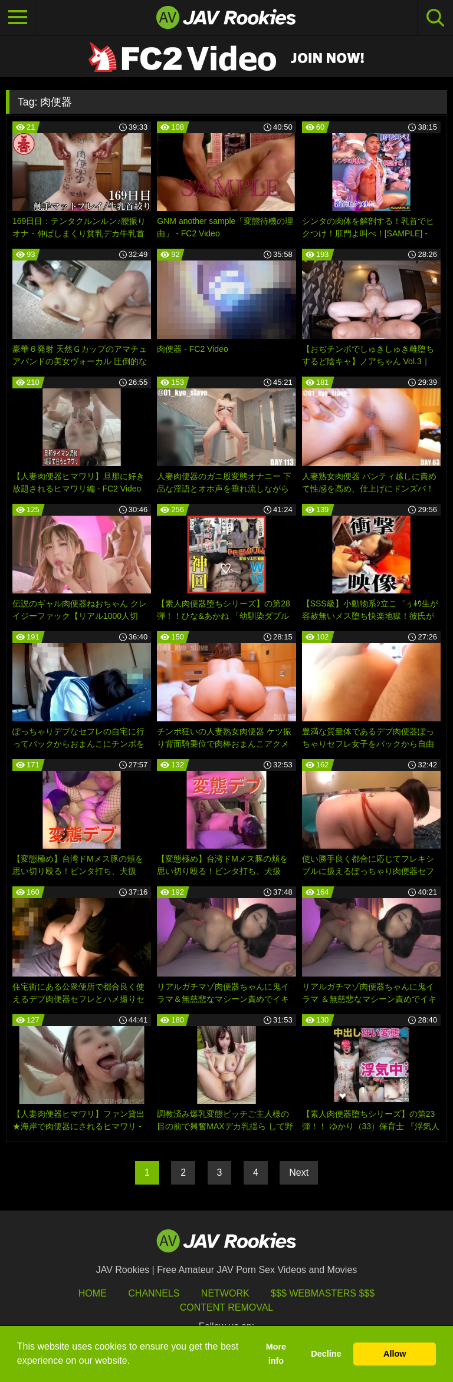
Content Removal (227, 1307)
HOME (92, 1293)
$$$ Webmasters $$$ (323, 1293)
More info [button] (276, 1353)
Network (225, 1293)
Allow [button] (394, 1353)
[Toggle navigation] (17, 17)
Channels (153, 1293)
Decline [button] (326, 1353)
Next (298, 1172)
